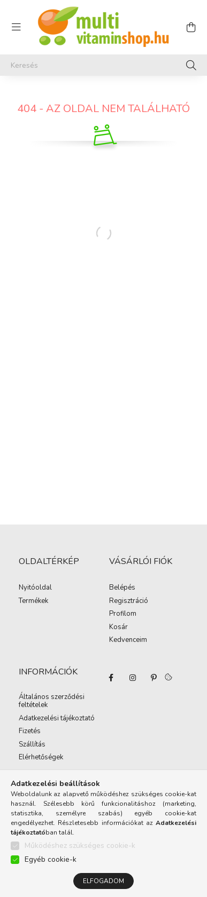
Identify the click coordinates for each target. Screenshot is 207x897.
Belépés (122, 588)
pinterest (154, 677)
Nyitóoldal (35, 588)
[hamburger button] (16, 27)
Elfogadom (103, 881)
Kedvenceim (128, 640)
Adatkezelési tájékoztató (57, 719)
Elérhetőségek (41, 757)
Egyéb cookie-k (50, 859)
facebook (111, 677)
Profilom (122, 614)
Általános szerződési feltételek (52, 701)
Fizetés (30, 731)
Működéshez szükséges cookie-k (80, 845)
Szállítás (32, 745)
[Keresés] (103, 65)
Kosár (118, 627)
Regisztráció (128, 601)
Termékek (33, 601)
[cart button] (191, 27)
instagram (132, 677)
